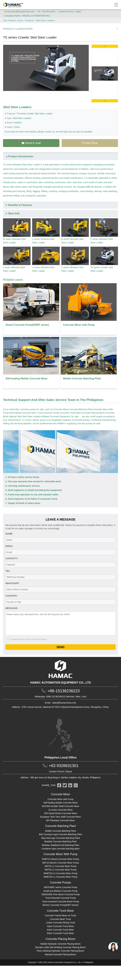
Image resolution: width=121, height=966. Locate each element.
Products (29, 20)
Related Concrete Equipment (56, 416)
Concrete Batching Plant (80, 409)
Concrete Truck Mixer (70, 413)
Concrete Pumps (51, 413)
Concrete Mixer (60, 409)
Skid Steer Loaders (45, 20)
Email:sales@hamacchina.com (19, 11)
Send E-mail (31, 143)
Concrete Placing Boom (93, 413)
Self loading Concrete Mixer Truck (26, 413)
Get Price (90, 143)
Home (20, 20)
